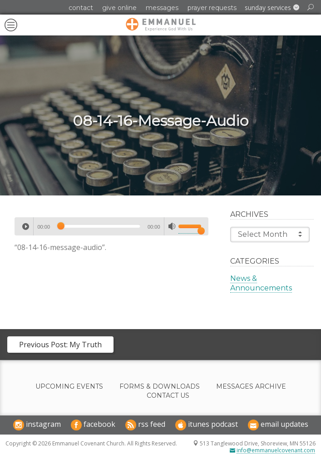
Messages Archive (251, 386)
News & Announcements (261, 283)
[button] (272, 7)
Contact (81, 8)
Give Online (119, 8)
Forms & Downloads (159, 386)
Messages (162, 8)
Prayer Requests (212, 8)
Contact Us (168, 396)
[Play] (25, 226)
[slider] (98, 226)
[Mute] (172, 226)
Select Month (270, 234)
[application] (111, 226)
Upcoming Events (69, 386)
